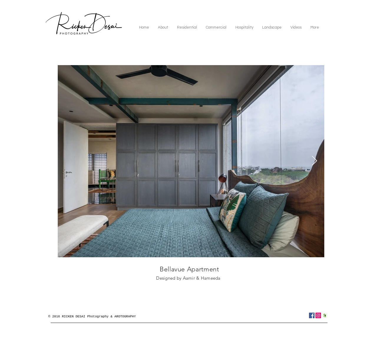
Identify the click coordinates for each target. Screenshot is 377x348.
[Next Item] (314, 161)
